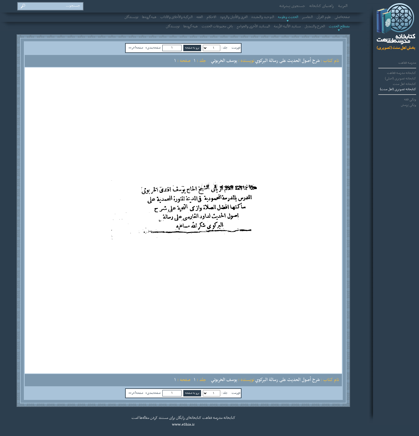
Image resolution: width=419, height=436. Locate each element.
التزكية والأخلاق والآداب (176, 17)
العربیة (342, 6)
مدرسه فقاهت (407, 63)
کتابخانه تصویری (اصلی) (400, 78)
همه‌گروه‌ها (149, 17)
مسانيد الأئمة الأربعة (287, 26)
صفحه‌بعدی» (153, 47)
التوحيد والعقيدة (262, 17)
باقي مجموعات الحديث (217, 26)
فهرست (236, 47)
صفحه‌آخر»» (136, 47)
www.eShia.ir (183, 424)
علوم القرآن (324, 17)
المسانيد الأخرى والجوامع (253, 26)
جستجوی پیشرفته (292, 6)
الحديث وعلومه (288, 17)
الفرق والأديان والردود (234, 17)
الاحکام (211, 17)
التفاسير (307, 17)
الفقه (199, 17)
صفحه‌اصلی (342, 17)
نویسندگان (131, 17)
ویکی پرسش (408, 105)
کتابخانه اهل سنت (404, 84)
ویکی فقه (410, 99)
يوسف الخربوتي (224, 61)
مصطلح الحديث (339, 26)
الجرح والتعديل (315, 26)
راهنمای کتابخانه (321, 6)
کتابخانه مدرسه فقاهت (401, 73)
